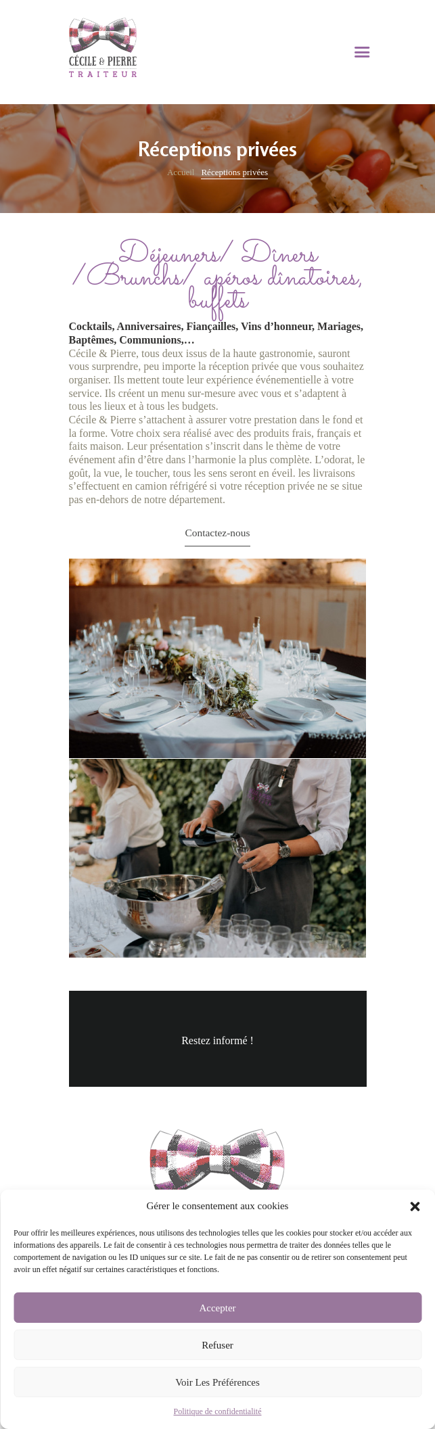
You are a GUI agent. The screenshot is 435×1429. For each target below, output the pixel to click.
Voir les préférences (217, 1382)
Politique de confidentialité (218, 1411)
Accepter (217, 1308)
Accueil (180, 172)
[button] (414, 1206)
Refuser (217, 1345)
